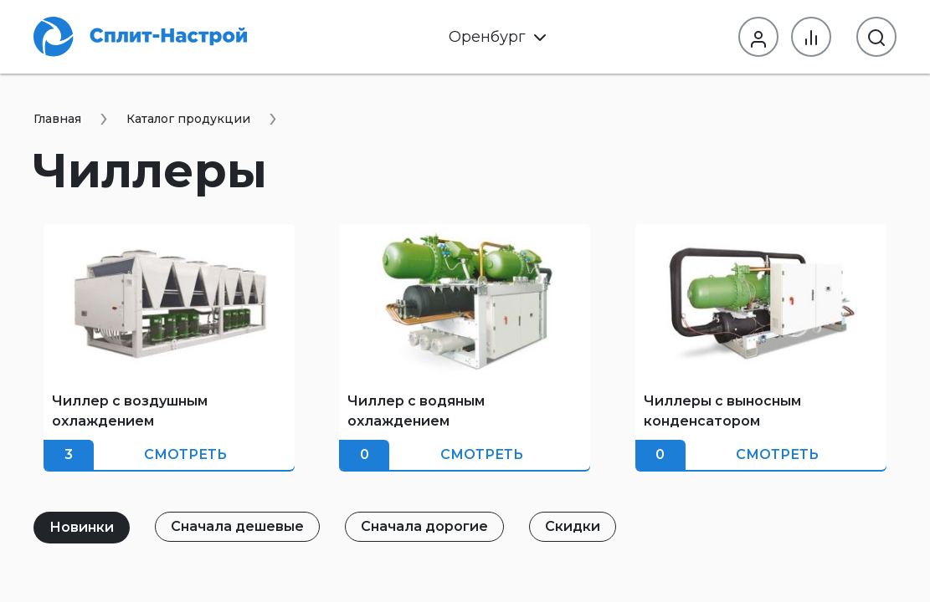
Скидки (572, 526)
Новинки (81, 527)
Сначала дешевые (237, 526)
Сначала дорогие (424, 526)
